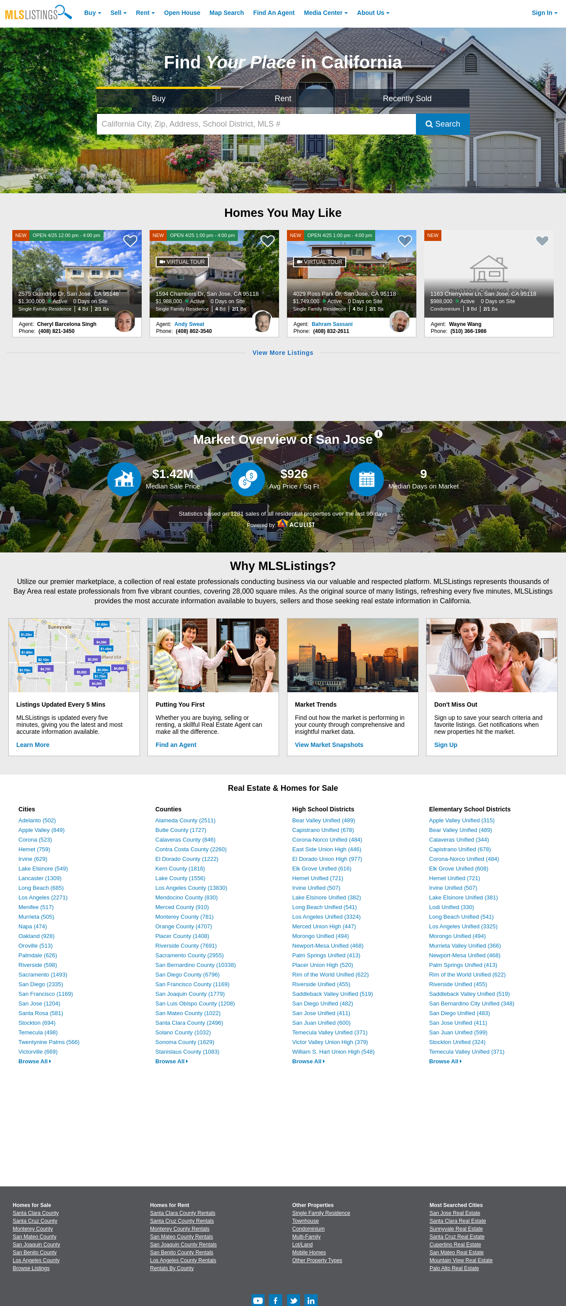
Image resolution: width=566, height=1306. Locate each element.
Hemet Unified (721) (317, 878)
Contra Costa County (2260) (191, 849)
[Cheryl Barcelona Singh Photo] (125, 317)
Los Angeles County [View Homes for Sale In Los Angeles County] (36, 1260)
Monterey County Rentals (179, 1229)
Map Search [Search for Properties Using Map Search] (227, 12)
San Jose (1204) (39, 1003)
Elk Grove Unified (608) (458, 868)
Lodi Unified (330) (451, 907)
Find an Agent (176, 744)
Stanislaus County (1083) (187, 1051)
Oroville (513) (35, 945)
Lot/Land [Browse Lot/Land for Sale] (302, 1245)
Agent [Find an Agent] (274, 12)
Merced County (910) (182, 907)
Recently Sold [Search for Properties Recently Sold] (407, 98)
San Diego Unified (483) (459, 1013)
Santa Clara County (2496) (189, 1022)
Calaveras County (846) (185, 839)
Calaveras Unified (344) (459, 839)
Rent (143, 12)
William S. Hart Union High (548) (333, 1051)
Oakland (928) (36, 936)
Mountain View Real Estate (461, 1260)
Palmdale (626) (37, 955)
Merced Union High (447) (324, 926)
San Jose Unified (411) (321, 1013)
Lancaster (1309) (39, 878)
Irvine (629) (32, 859)
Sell (116, 12)
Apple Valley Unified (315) (461, 820)
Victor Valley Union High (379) (330, 1042)
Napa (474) (32, 926)
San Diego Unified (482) (322, 1003)
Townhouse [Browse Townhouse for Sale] (305, 1221)
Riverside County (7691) (186, 945)
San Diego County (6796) (187, 974)
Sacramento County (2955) (189, 955)
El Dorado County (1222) (187, 859)
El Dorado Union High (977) (327, 859)
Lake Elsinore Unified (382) (326, 897)
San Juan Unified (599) (458, 1032)
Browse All (34, 1061)
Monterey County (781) (184, 916)
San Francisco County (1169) (192, 984)
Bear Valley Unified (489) (323, 820)
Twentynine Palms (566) (48, 1042)
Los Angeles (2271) (43, 897)
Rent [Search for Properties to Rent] (283, 98)
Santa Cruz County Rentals (182, 1221)
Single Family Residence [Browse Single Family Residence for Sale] (321, 1213)
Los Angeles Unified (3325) (463, 926)
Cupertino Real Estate (455, 1245)
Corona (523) (35, 839)
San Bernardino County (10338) (195, 965)
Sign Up (446, 744)
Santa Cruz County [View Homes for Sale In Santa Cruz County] (35, 1221)
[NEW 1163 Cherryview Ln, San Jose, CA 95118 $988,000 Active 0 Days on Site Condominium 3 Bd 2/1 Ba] (489, 274)
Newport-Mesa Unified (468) (328, 945)
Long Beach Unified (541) (324, 907)
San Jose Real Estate (455, 1213)
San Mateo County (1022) (188, 1013)
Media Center (323, 12)
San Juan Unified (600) (321, 1022)
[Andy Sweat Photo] (262, 317)
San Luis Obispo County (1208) (195, 1003)
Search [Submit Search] (443, 124)
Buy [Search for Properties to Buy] (158, 98)
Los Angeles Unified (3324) (326, 916)
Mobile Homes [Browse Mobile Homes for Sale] (309, 1252)
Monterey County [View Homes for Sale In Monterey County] (33, 1229)
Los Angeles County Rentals (183, 1260)
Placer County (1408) (182, 936)
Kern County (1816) (180, 868)
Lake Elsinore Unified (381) (463, 897)
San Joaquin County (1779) (190, 994)
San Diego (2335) (40, 984)
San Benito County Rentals (181, 1252)
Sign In (542, 12)
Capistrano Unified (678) (323, 830)
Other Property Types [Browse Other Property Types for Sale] (317, 1260)
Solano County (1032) (183, 1032)
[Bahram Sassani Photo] (399, 317)
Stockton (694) (37, 1022)
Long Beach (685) (41, 888)
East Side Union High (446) (327, 849)
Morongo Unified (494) (320, 936)
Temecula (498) (38, 1032)
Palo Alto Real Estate (454, 1268)
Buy (90, 12)
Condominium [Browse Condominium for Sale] (308, 1229)
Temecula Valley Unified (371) (330, 1032)
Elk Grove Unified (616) (321, 868)
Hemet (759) (34, 849)
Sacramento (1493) (42, 974)
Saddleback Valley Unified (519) (332, 994)
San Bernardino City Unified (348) (471, 1003)
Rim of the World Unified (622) (330, 974)
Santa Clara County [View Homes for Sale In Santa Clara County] (36, 1213)
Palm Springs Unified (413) (326, 955)
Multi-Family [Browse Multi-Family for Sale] (306, 1237)
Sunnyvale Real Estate (456, 1229)
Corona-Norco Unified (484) (327, 839)
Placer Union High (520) (322, 965)
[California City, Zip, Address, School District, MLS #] (256, 124)
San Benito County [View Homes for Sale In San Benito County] (35, 1252)
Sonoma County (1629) (184, 1042)
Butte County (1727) (180, 830)
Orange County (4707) (183, 926)
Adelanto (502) (37, 820)
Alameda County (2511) (185, 820)
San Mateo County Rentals (181, 1237)
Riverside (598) (37, 965)
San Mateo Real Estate (457, 1252)
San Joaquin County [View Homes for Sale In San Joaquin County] (36, 1245)
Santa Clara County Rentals (182, 1213)
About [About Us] (370, 12)
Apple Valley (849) (41, 830)
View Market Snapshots (329, 744)
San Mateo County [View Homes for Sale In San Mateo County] (34, 1237)
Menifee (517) (36, 907)
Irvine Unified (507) (316, 888)
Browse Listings (31, 1268)
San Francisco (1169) (45, 994)
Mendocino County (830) (186, 897)
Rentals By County (171, 1268)
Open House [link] (182, 12)
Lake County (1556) (180, 878)
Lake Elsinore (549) (43, 868)
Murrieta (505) (36, 916)
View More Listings (282, 352)
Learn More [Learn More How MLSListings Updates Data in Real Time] (32, 744)
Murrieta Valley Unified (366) (465, 945)
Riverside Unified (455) (321, 984)
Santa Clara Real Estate (458, 1221)
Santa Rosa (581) (40, 1013)
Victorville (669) (37, 1051)
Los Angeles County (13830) (191, 888)
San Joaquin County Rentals (183, 1245)
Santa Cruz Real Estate (457, 1237)
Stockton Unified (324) (457, 1042)
